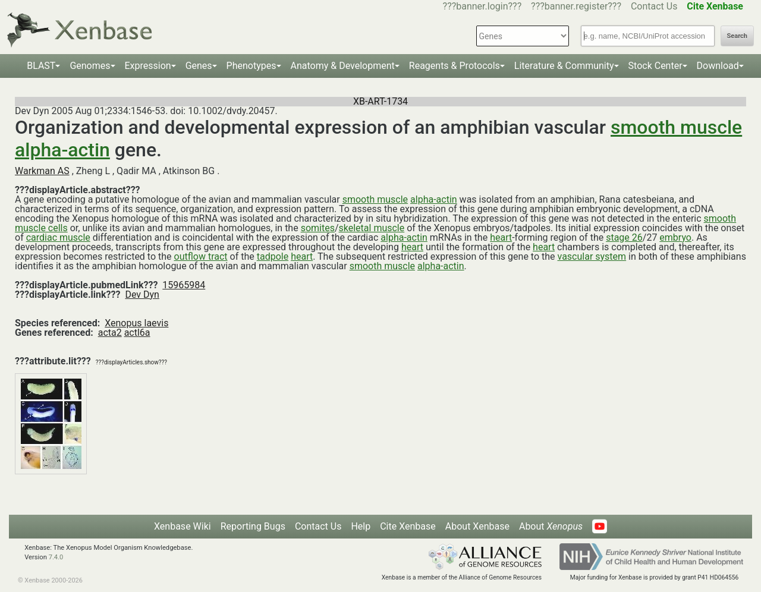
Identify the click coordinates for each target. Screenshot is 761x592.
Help (360, 526)
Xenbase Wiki (182, 526)
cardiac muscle (58, 237)
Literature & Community (564, 65)
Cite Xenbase (408, 526)
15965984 (183, 285)
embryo (675, 237)
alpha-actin (62, 149)
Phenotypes (251, 65)
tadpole (272, 256)
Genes (198, 65)
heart (501, 237)
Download (718, 65)
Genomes (90, 65)
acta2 (110, 332)
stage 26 (624, 237)
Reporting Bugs (253, 526)
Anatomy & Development (343, 65)
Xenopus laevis (136, 323)
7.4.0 (56, 557)
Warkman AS (42, 171)
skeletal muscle (372, 228)
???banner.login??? (482, 6)
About (551, 526)
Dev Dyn (142, 294)
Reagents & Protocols (454, 65)
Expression (148, 65)
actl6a (137, 332)
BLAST (41, 65)
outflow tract (201, 256)
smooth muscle (676, 127)
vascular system (592, 256)
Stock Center (655, 65)
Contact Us (654, 6)
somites (318, 228)
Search (737, 36)
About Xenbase (477, 526)
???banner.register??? (576, 6)
